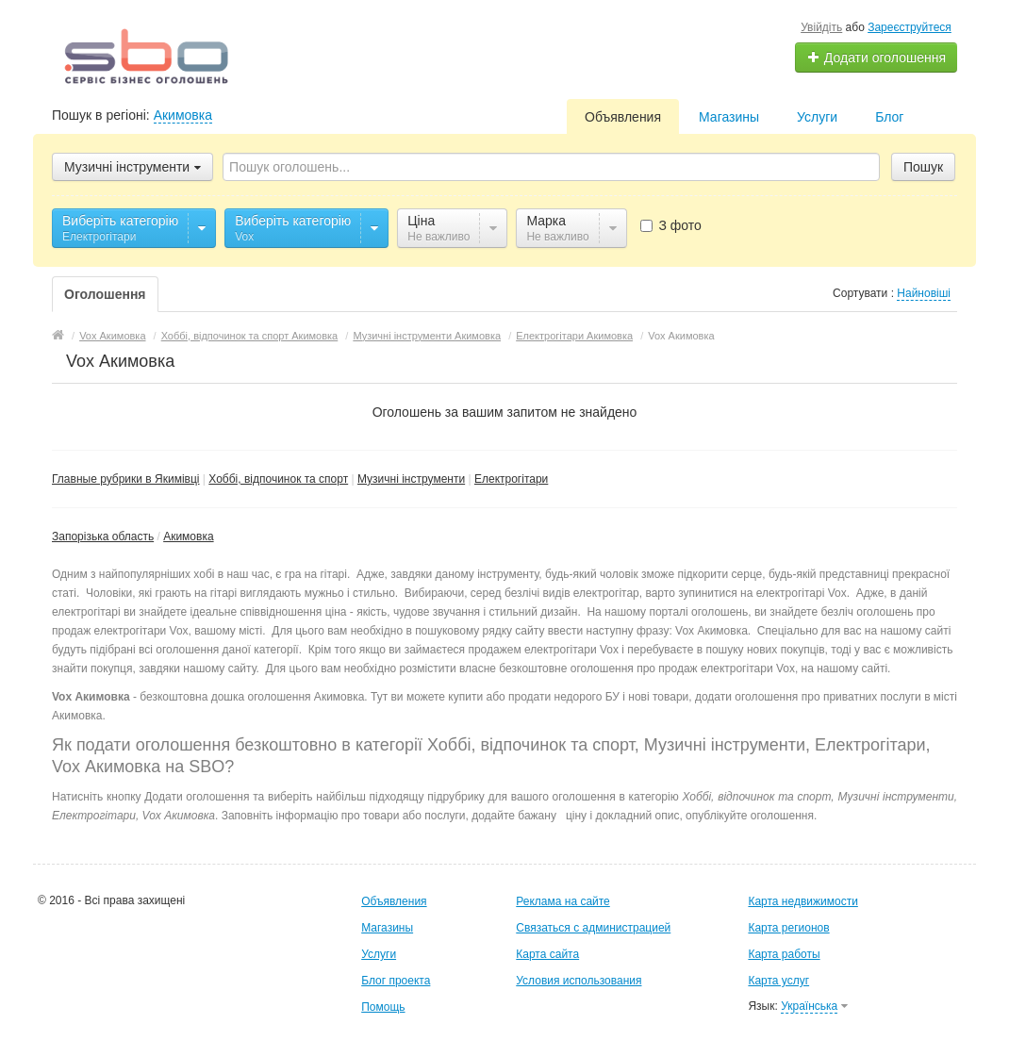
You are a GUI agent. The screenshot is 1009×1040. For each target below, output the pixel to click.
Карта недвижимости (802, 901)
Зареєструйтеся (909, 27)
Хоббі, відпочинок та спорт (278, 479)
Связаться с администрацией (593, 927)
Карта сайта (547, 954)
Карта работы (783, 954)
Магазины (729, 116)
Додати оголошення (876, 57)
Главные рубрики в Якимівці (126, 479)
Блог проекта (395, 980)
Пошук (923, 166)
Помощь (383, 1007)
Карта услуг (778, 980)
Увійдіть (821, 27)
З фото (671, 225)
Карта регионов (788, 927)
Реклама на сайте (563, 901)
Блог (889, 116)
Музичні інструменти (411, 479)
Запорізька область (103, 536)
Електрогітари (511, 479)
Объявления (623, 116)
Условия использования (578, 980)
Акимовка (183, 115)
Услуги (817, 116)
